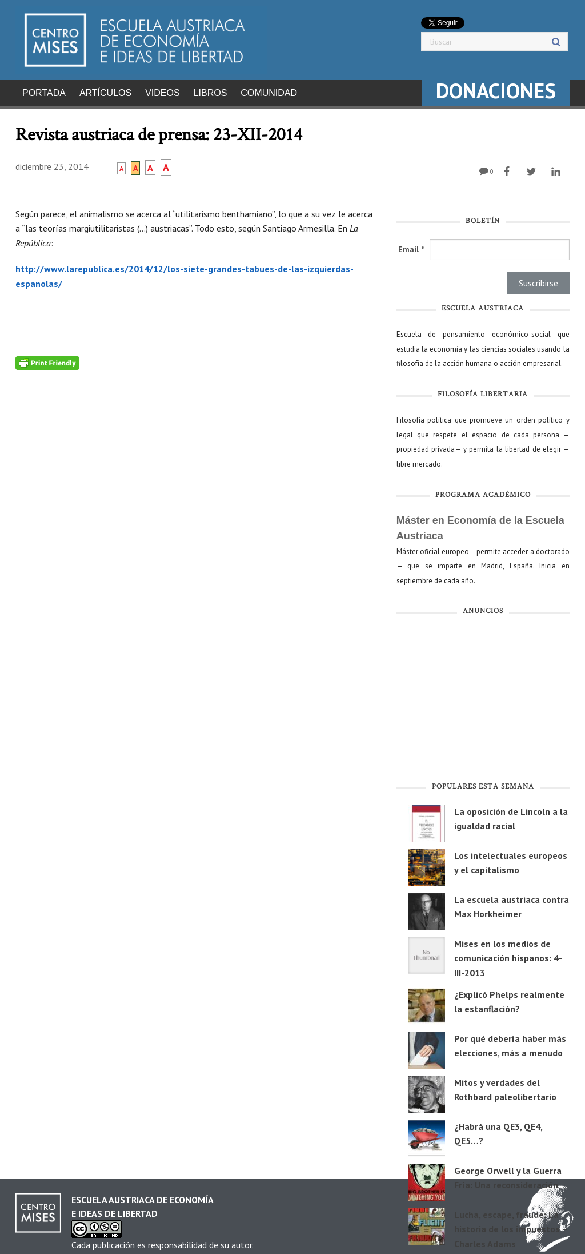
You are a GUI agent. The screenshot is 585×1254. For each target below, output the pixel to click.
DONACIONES (496, 90)
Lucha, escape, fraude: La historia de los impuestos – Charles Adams (510, 1225)
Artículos (105, 93)
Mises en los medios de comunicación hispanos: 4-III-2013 (508, 954)
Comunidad (269, 93)
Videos (162, 93)
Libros (210, 93)
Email (411, 246)
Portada (44, 93)
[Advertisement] (483, 697)
